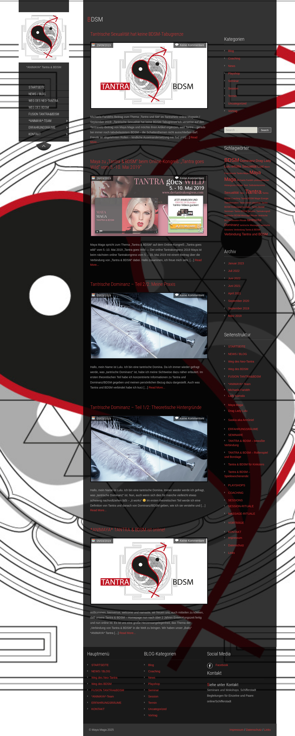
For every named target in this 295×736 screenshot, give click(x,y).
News (231, 66)
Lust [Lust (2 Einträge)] (260, 166)
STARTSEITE (37, 87)
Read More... (157, 387)
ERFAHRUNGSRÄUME (42, 127)
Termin (232, 96)
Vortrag (232, 111)
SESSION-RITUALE (241, 506)
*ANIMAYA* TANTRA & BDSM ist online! (127, 530)
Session (233, 88)
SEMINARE (235, 435)
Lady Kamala (236, 395)
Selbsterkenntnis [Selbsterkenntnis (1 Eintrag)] (257, 185)
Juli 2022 (233, 270)
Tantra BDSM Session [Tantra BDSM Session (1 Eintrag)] (244, 211)
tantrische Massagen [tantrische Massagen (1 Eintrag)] (250, 225)
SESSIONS (235, 500)
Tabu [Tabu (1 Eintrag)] (242, 193)
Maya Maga (235, 405)
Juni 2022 (234, 278)
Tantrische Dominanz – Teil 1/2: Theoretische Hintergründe (145, 407)
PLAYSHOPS (236, 485)
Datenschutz (236, 545)
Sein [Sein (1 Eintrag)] (246, 185)
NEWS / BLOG (37, 94)
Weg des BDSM (39, 107)
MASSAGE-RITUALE (241, 513)
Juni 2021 (234, 285)
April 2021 (234, 293)
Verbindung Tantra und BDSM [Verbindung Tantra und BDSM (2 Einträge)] (246, 234)
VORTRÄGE (236, 522)
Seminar (233, 81)
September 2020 (238, 300)
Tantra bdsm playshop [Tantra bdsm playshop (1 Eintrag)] (250, 202)
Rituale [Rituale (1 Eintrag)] (239, 185)
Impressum (235, 537)
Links (231, 552)
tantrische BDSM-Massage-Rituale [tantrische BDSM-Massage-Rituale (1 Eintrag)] (240, 215)
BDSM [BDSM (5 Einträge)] (231, 160)
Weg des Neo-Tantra (43, 101)
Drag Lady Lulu (237, 410)
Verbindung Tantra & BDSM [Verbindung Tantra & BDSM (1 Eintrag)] (247, 229)
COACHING (235, 492)
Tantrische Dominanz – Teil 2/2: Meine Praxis (132, 284)
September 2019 (238, 308)
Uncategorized (237, 103)
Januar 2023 (236, 263)
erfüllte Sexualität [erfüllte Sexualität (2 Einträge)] (244, 166)
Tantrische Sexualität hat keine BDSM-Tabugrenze (136, 34)
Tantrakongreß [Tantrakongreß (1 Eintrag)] (263, 211)
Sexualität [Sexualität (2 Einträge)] (231, 192)
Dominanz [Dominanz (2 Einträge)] (247, 160)
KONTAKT (35, 134)
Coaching (234, 58)
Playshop (234, 73)
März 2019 (234, 315)
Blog (231, 51)
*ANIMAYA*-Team (40, 121)
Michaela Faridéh (239, 390)
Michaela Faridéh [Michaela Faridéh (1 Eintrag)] (245, 180)
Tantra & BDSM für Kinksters (246, 464)
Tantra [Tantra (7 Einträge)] (253, 191)
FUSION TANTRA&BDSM (44, 114)
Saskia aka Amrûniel (241, 420)
